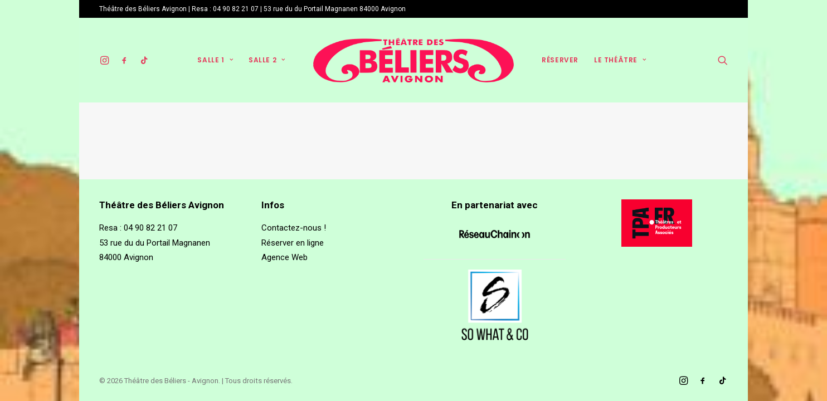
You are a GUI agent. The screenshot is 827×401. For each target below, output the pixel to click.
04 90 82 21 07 (236, 9)
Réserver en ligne (292, 243)
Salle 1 (215, 60)
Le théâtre (620, 60)
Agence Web (284, 257)
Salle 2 (267, 60)
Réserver (560, 60)
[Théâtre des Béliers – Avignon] (413, 60)
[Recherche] (723, 60)
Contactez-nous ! (293, 228)
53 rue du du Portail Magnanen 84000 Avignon (335, 9)
